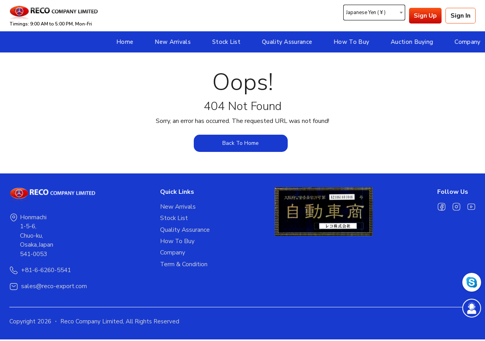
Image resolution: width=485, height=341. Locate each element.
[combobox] (374, 12)
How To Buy (295, 42)
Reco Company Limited (91, 323)
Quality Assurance (231, 42)
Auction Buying (356, 42)
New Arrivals (117, 42)
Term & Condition (184, 266)
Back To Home (240, 143)
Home (68, 42)
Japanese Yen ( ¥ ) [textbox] (366, 12)
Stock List (170, 42)
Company (412, 42)
